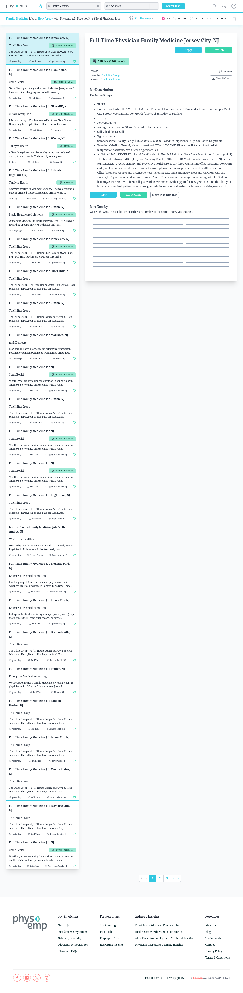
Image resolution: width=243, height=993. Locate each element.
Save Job (219, 50)
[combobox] (73, 6)
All (168, 18)
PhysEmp (198, 977)
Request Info (133, 194)
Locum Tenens (219, 18)
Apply (188, 50)
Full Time (182, 18)
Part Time (199, 18)
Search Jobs (173, 6)
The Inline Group (110, 75)
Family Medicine (17, 18)
